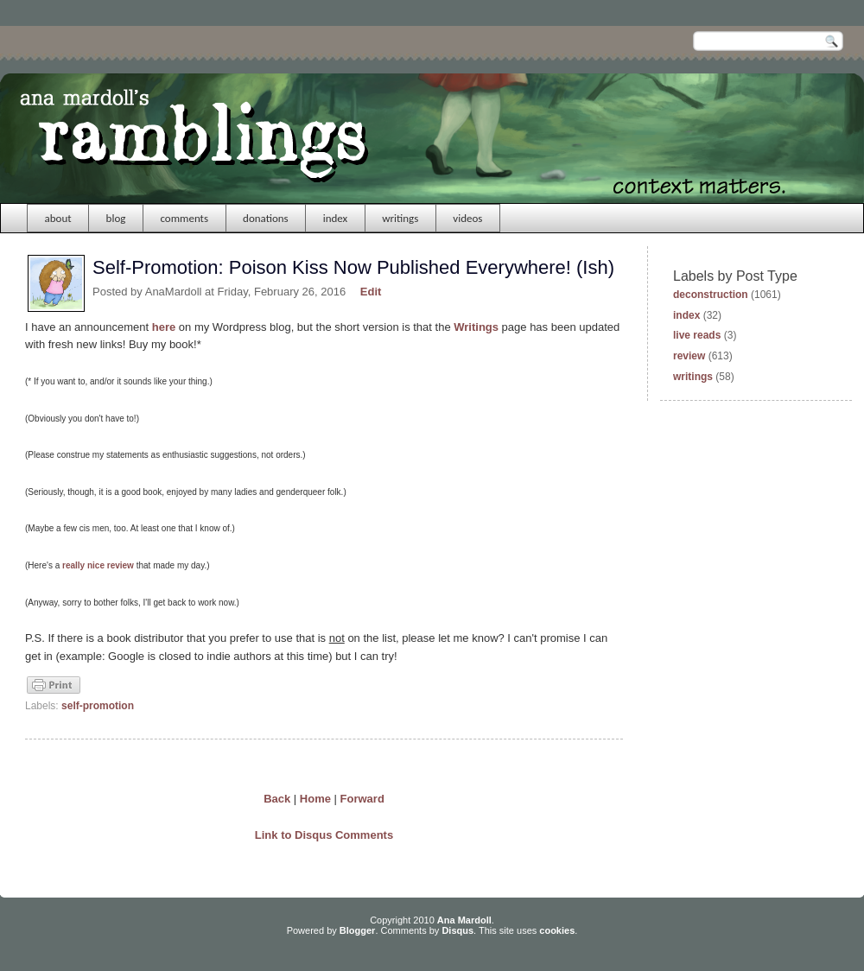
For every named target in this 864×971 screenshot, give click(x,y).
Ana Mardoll (464, 920)
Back (277, 798)
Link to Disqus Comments (324, 834)
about (58, 218)
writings (400, 218)
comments (184, 218)
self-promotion (97, 706)
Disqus (457, 930)
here (163, 326)
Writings (476, 326)
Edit (371, 291)
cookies (557, 930)
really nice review (98, 565)
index (335, 218)
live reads (697, 335)
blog (116, 218)
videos (467, 218)
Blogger (358, 930)
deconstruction (710, 295)
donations (266, 218)
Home (315, 798)
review (689, 356)
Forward (362, 798)
